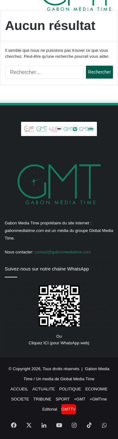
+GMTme (98, 399)
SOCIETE (20, 399)
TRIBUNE (42, 399)
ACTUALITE (43, 389)
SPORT (63, 399)
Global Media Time (77, 379)
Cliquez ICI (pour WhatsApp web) (59, 343)
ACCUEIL (19, 389)
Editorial (49, 409)
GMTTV (68, 409)
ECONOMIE (96, 389)
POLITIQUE (70, 389)
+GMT (79, 399)
